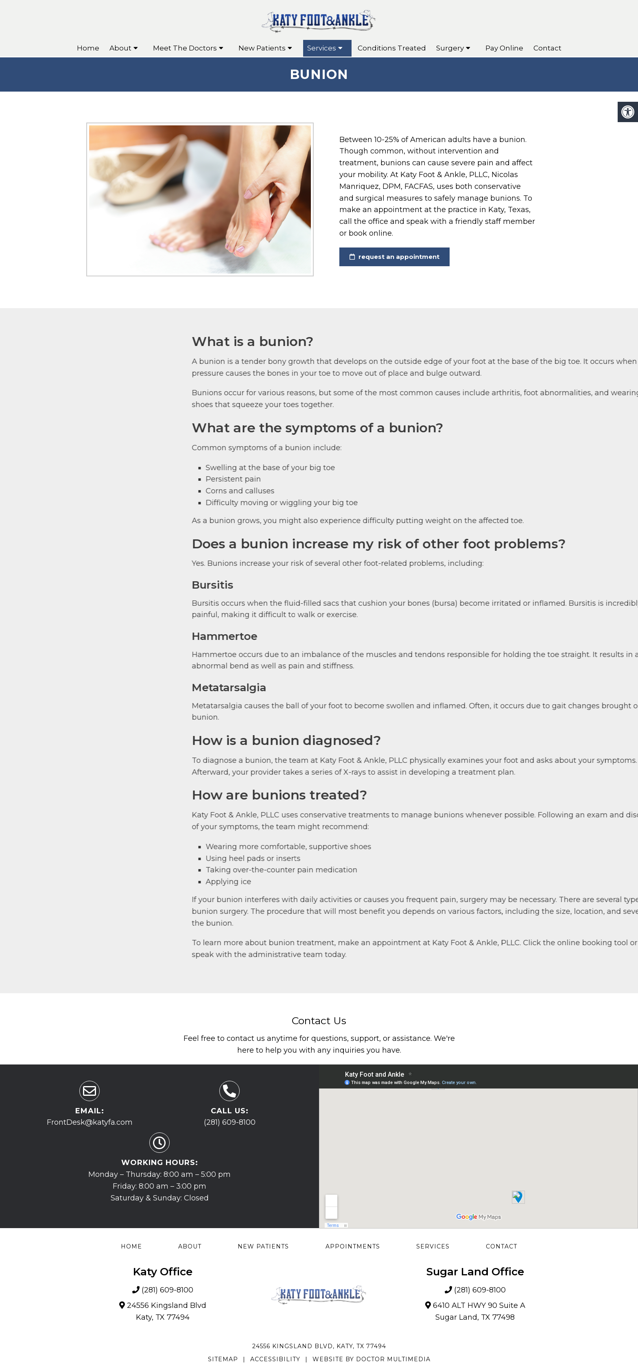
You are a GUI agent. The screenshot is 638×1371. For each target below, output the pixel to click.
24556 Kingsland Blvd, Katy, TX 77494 (319, 1346)
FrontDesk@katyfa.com (90, 1122)
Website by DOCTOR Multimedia (371, 1359)
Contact (547, 48)
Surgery (450, 48)
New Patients (262, 48)
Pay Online (504, 48)
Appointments (353, 1246)
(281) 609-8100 (230, 1122)
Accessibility (275, 1359)
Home (88, 48)
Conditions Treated (392, 48)
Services (321, 48)
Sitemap (223, 1359)
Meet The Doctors (185, 48)
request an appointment (394, 257)
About (120, 48)
